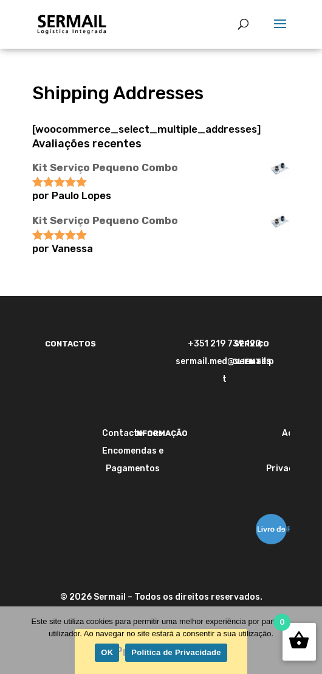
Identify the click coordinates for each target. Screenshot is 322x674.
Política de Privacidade (176, 652)
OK (107, 652)
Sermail (110, 597)
